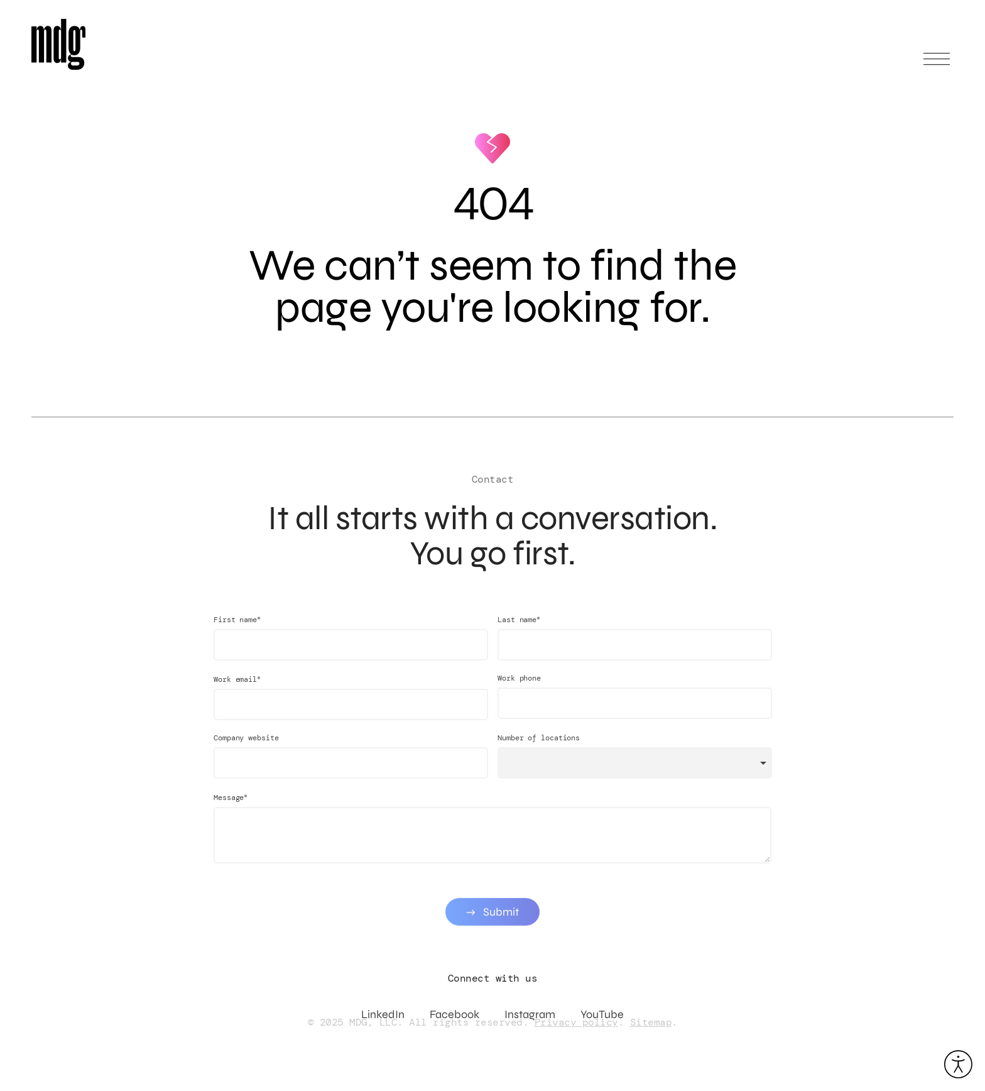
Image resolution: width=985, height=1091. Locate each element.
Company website (246, 747)
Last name (519, 628)
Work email (237, 688)
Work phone (519, 687)
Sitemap (651, 1022)
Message (231, 806)
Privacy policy (576, 1022)
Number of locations (539, 747)
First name (237, 628)
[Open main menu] (937, 64)
